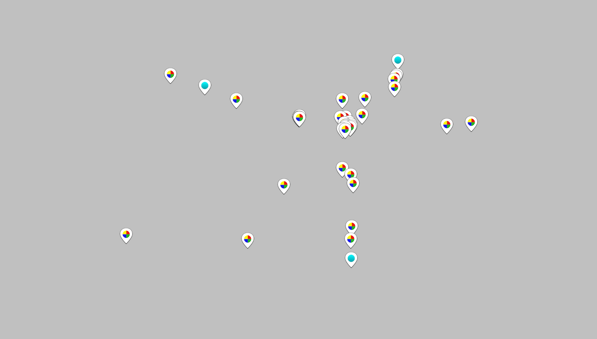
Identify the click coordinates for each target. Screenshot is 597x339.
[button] (365, 99)
